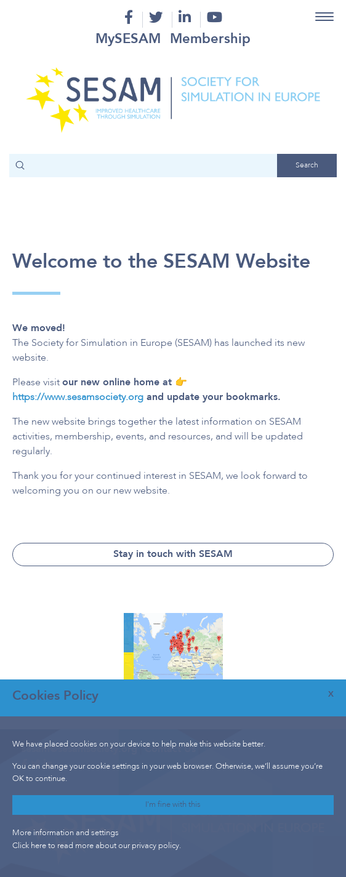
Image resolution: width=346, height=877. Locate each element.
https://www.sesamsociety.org (77, 397)
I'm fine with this (173, 805)
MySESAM (128, 40)
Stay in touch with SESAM (173, 554)
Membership (210, 40)
